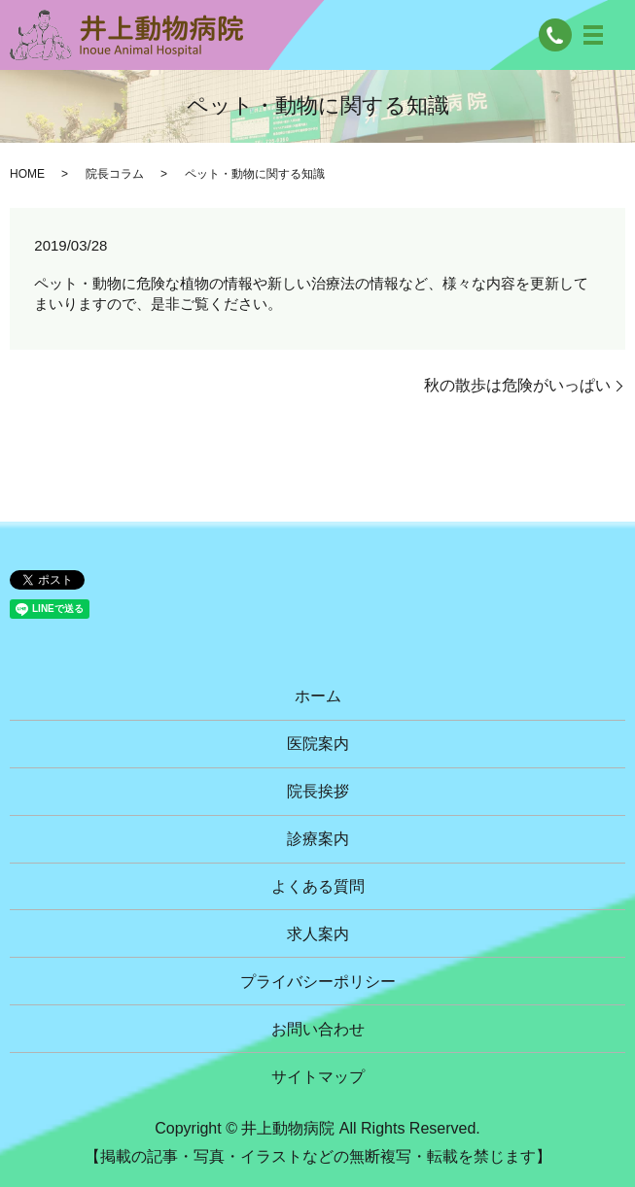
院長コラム (115, 174)
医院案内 (318, 743)
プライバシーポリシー (318, 981)
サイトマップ (318, 1076)
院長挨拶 (318, 791)
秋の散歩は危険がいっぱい (517, 385)
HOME (27, 174)
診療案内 (318, 839)
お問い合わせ (318, 1029)
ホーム (318, 696)
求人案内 (318, 934)
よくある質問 (318, 886)
